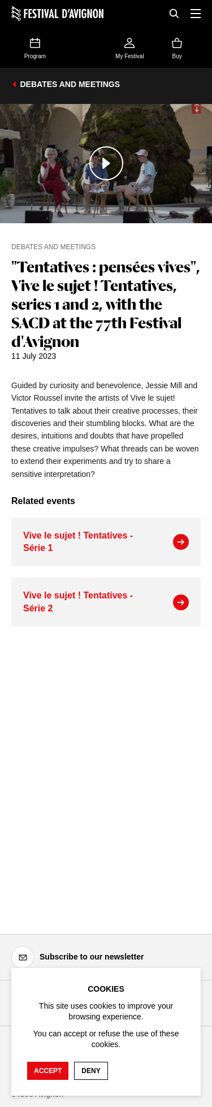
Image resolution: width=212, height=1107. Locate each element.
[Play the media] (106, 163)
